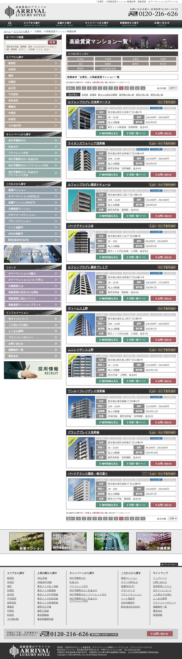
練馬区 (135, 64)
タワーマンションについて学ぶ (25, 279)
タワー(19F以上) (129, 582)
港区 (10, 75)
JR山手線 (42, 578)
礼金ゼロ (13, 146)
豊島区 (12, 106)
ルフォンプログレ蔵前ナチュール (89, 184)
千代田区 (13, 94)
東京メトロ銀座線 (46, 590)
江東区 (163, 59)
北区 (80, 64)
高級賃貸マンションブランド (24, 304)
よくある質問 (15, 331)
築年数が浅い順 (126, 94)
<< (78, 88)
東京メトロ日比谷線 (47, 598)
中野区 (12, 113)
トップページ (160, 578)
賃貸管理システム (162, 586)
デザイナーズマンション (22, 215)
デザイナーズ (128, 590)
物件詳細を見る (108, 133)
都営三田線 (43, 611)
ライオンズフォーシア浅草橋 (86, 143)
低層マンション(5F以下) (21, 202)
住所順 (85, 94)
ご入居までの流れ (18, 325)
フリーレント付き (18, 152)
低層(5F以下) (128, 586)
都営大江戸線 (44, 606)
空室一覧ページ (136, 133)
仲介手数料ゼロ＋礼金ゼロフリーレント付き (23, 173)
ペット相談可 (15, 227)
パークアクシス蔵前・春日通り (88, 473)
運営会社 (13, 356)
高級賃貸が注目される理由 (23, 292)
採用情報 (157, 615)
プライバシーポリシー (20, 337)
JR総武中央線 (44, 582)
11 (132, 88)
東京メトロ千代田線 (47, 594)
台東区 (135, 59)
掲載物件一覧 (15, 349)
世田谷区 (13, 100)
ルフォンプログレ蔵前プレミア (88, 267)
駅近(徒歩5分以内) (18, 239)
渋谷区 (12, 69)
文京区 (80, 59)
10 (126, 88)
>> (143, 88)
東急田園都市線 (45, 619)
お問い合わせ (163, 133)
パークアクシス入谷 (80, 225)
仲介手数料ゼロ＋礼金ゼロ (23, 159)
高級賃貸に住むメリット (22, 298)
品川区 (12, 88)
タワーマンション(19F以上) (23, 196)
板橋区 (108, 64)
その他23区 (14, 125)
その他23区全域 (108, 68)
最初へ (70, 88)
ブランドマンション (19, 221)
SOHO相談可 (15, 233)
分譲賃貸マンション (19, 208)
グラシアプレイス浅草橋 (83, 432)
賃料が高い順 (156, 94)
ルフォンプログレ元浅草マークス (89, 102)
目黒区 (12, 81)
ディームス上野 (78, 308)
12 (137, 88)
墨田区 (80, 68)
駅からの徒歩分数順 (107, 94)
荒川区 (163, 64)
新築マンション (17, 190)
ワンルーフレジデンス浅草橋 (86, 391)
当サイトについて (18, 318)
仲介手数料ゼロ (17, 140)
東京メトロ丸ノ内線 (47, 586)
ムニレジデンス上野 (80, 349)
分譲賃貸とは (15, 286)
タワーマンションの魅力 (22, 273)
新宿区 (12, 63)
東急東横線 (43, 615)
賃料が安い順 (142, 94)
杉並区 (12, 119)
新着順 (93, 94)
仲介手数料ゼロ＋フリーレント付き (28, 165)
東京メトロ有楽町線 (47, 602)
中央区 (108, 59)
